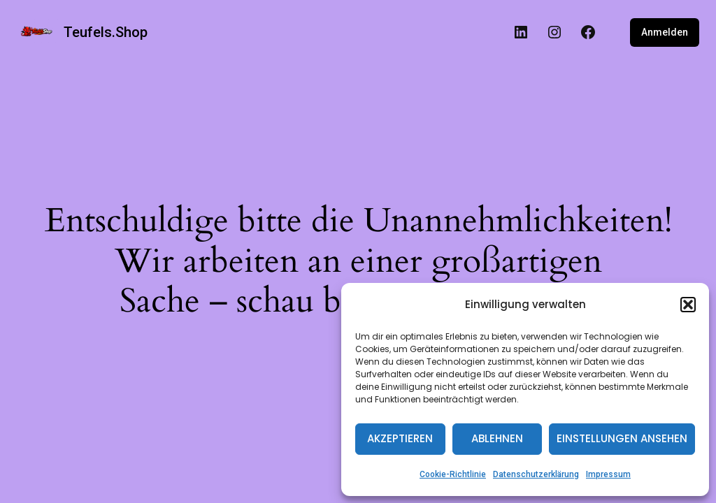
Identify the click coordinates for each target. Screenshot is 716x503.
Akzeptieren (400, 438)
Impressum (608, 474)
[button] (688, 305)
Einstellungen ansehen (622, 438)
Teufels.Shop (106, 32)
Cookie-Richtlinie (453, 474)
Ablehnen (497, 438)
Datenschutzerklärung (536, 474)
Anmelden (664, 32)
